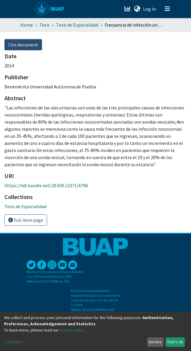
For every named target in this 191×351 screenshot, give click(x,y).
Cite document (23, 45)
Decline (155, 341)
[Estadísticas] (128, 8)
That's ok (175, 341)
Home (26, 25)
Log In (150, 9)
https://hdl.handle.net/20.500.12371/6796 (46, 185)
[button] (137, 8)
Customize (13, 341)
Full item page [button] (25, 220)
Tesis (44, 25)
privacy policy (71, 330)
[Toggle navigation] (167, 8)
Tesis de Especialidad (77, 25)
